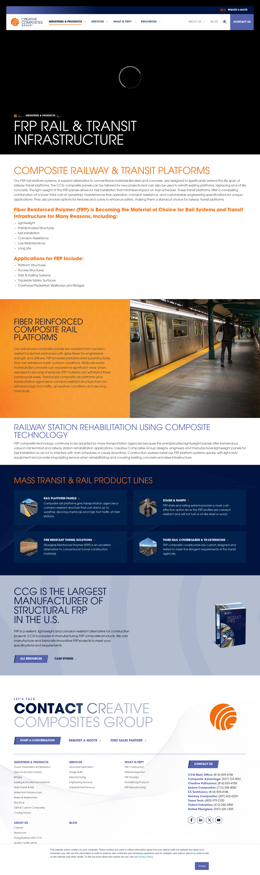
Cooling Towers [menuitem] (22, 813)
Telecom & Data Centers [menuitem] (28, 772)
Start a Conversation (37, 740)
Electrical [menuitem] (19, 803)
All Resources (31, 658)
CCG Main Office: (200, 775)
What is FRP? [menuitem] (134, 762)
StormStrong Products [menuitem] (137, 782)
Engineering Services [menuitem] (80, 782)
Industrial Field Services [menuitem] (82, 787)
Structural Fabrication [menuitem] (81, 767)
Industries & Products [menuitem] (31, 762)
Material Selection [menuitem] (135, 772)
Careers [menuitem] (18, 828)
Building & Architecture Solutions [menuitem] (32, 782)
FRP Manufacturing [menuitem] (135, 787)
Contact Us (242, 22)
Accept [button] (201, 866)
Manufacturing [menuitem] (77, 777)
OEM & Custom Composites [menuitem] (29, 808)
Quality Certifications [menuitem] (25, 843)
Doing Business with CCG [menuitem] (28, 838)
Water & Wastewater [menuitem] (25, 798)
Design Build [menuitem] (76, 772)
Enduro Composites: (202, 787)
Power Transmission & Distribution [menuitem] (32, 767)
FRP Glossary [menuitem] (132, 777)
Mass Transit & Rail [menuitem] (24, 787)
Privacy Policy (145, 856)
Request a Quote (83, 740)
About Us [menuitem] (21, 823)
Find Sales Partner (126, 740)
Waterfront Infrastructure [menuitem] (28, 793)
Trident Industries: (200, 805)
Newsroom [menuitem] (20, 833)
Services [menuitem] (75, 762)
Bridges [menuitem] (18, 777)
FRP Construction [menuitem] (134, 767)
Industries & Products (40, 116)
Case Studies (64, 658)
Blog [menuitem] (73, 823)
